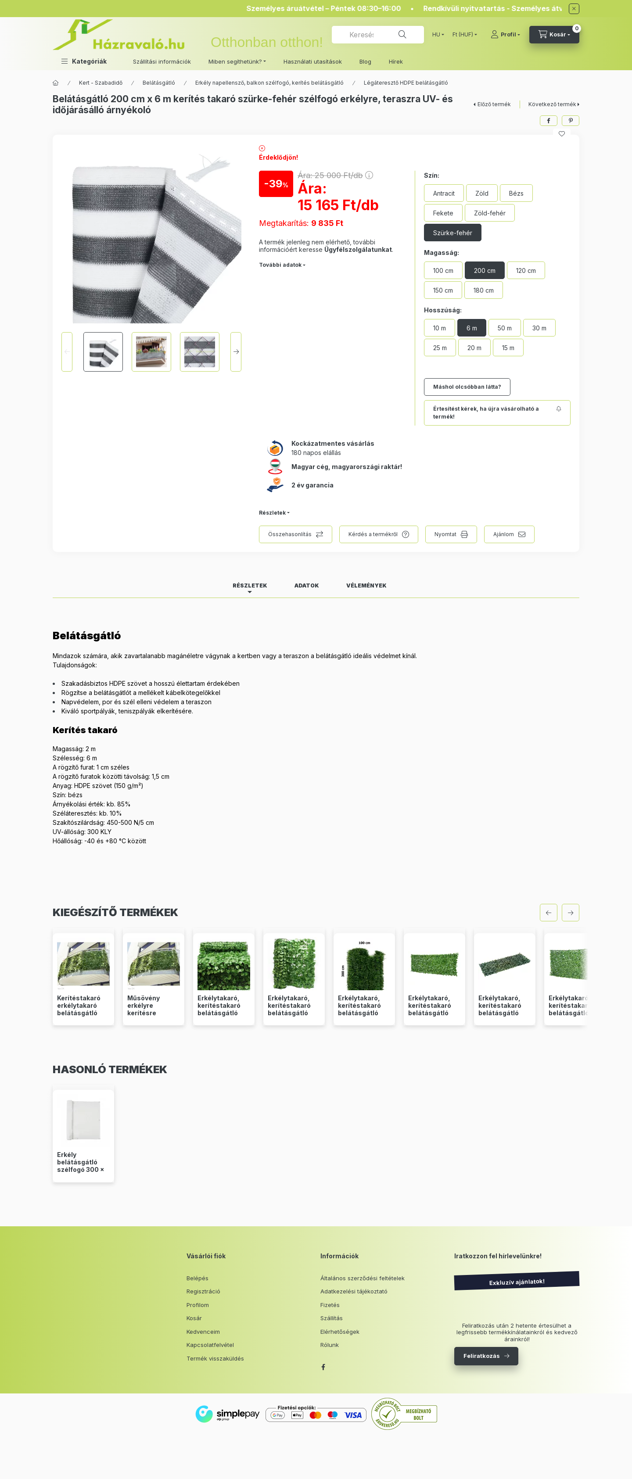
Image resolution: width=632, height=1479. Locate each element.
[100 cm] (443, 270)
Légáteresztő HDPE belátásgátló (406, 82)
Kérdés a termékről (373, 534)
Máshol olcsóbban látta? (467, 386)
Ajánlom (503, 534)
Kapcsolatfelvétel (210, 1344)
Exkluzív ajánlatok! (516, 1282)
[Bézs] (516, 193)
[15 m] (508, 347)
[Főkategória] (56, 83)
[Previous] (66, 352)
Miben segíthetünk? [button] (235, 61)
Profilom (198, 1304)
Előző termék (494, 104)
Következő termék (552, 104)
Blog (365, 61)
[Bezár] (574, 9)
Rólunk (329, 1344)
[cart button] (554, 34)
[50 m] (504, 328)
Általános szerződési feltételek (362, 1278)
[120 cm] (526, 270)
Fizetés (330, 1304)
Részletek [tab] (250, 585)
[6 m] (471, 328)
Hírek (396, 61)
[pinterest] (570, 120)
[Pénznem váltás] (463, 34)
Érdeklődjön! (278, 157)
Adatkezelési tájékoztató (354, 1291)
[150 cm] (443, 290)
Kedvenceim (203, 1331)
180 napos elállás (316, 452)
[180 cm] (483, 290)
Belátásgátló (159, 82)
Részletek (272, 512)
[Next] (235, 352)
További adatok (280, 264)
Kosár (194, 1317)
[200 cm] (485, 270)
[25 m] (440, 347)
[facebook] (548, 120)
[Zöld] (482, 193)
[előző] (548, 912)
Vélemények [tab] (366, 585)
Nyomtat (445, 534)
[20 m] (474, 347)
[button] (84, 61)
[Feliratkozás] (497, 413)
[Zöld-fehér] (490, 213)
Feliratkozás (481, 1355)
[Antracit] (444, 193)
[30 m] (539, 328)
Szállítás (331, 1317)
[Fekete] (443, 213)
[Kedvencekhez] (562, 134)
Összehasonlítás (290, 534)
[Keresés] (402, 34)
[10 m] (439, 328)
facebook (323, 1367)
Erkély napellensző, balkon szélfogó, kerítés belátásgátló (269, 82)
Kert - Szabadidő (100, 82)
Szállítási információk (162, 61)
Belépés (197, 1278)
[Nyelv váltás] (436, 34)
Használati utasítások (313, 61)
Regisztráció (203, 1291)
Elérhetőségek (339, 1331)
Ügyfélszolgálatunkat (358, 249)
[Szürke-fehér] (452, 232)
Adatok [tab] (306, 585)
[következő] (570, 912)
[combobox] (378, 34)
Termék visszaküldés (215, 1358)
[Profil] (505, 34)
